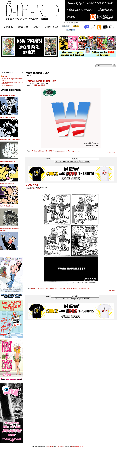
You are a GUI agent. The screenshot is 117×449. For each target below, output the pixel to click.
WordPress (50, 446)
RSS (5, 77)
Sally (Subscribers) (6, 206)
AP (32, 151)
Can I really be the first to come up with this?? (12, 83)
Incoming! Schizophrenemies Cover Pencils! (13, 79)
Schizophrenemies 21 (7, 162)
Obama (55, 151)
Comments (111, 152)
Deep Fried (53, 288)
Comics (47, 288)
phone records (62, 151)
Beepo (33, 288)
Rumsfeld (86, 288)
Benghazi (37, 151)
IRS (50, 151)
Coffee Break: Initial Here (41, 80)
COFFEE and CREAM (38, 85)
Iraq (64, 288)
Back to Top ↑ (79, 446)
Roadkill (80, 288)
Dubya (60, 288)
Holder (46, 151)
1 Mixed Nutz (35, 189)
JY (28, 83)
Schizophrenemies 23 (8, 85)
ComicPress (60, 446)
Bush (42, 151)
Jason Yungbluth (71, 288)
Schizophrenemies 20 (7, 184)
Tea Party (71, 151)
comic (42, 288)
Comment (112, 290)
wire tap (77, 151)
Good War (32, 184)
